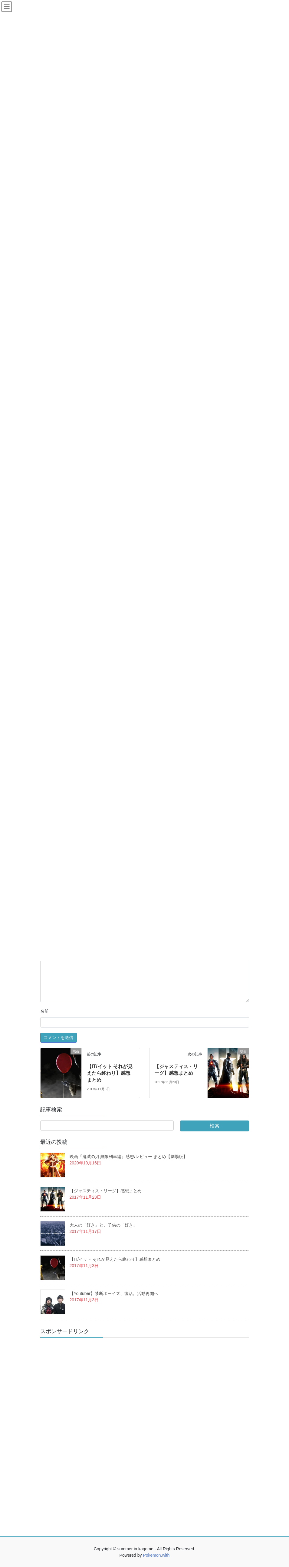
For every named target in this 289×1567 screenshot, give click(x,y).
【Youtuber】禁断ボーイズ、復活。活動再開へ (114, 1293)
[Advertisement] (85, 1433)
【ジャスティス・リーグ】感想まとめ (106, 1190)
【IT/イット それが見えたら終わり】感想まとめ (110, 1073)
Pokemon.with (156, 1555)
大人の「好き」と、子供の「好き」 (103, 1225)
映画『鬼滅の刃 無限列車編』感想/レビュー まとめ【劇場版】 (129, 1156)
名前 (44, 1011)
